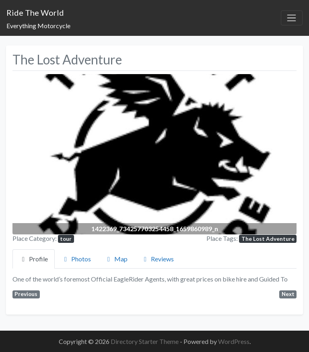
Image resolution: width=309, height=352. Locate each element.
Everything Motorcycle (38, 25)
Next (288, 294)
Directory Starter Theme (145, 341)
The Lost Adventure (268, 239)
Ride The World (35, 12)
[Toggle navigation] (292, 18)
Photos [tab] (76, 259)
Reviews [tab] (157, 259)
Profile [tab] (33, 259)
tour (66, 239)
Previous (25, 294)
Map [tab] (116, 259)
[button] (33, 154)
